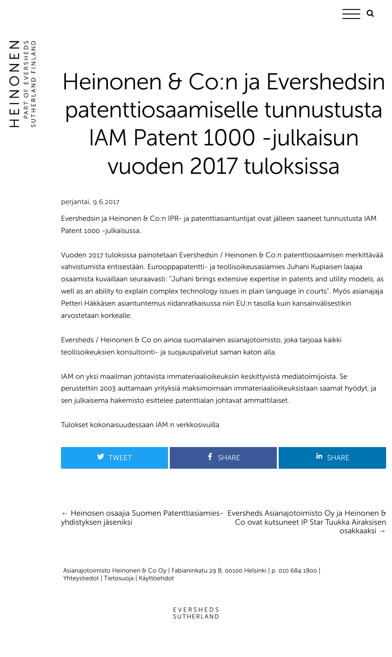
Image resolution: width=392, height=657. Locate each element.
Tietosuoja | (121, 578)
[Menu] (353, 15)
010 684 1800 (298, 570)
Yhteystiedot (81, 578)
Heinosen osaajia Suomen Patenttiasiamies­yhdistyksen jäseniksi (142, 518)
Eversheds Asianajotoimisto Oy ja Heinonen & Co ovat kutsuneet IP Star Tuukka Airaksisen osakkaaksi (307, 522)
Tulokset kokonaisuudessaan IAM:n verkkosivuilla (140, 425)
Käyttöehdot (156, 578)
